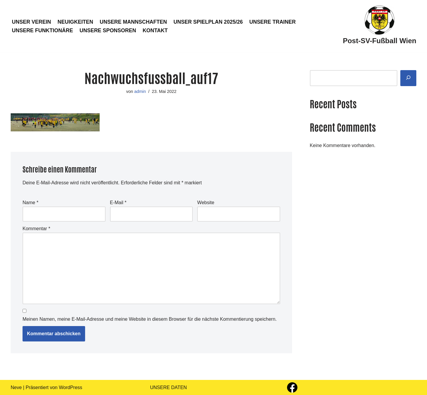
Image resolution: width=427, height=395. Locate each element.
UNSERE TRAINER (272, 22)
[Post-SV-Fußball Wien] (379, 26)
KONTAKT (155, 30)
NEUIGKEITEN (75, 22)
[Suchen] (408, 78)
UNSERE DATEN (168, 387)
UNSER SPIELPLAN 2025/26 (208, 22)
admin (140, 91)
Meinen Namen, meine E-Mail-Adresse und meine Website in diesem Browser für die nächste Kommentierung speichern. (150, 319)
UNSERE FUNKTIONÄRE (42, 30)
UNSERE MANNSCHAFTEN (133, 22)
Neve (16, 387)
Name (30, 202)
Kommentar (36, 228)
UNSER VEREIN (31, 22)
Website (205, 202)
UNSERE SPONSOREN (107, 30)
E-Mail (118, 202)
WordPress (70, 387)
